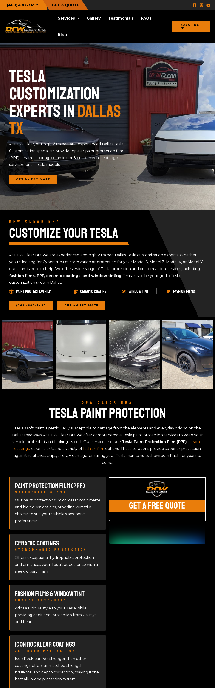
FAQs (146, 18)
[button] (77, 18)
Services (68, 18)
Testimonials (121, 18)
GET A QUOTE (65, 5)
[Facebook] (194, 5)
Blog (62, 34)
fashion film (93, 448)
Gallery (94, 18)
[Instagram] (201, 5)
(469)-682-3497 (22, 5)
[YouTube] (208, 5)
